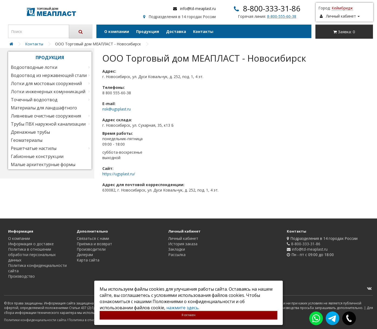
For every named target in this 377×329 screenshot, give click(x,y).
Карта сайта (88, 260)
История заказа (182, 243)
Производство (21, 276)
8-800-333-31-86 (271, 8)
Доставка (176, 31)
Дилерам (85, 254)
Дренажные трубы (30, 132)
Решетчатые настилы (33, 148)
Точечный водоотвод (34, 100)
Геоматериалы (26, 140)
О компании (116, 31)
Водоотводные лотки (34, 67)
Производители (91, 249)
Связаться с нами (93, 238)
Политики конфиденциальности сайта (35, 320)
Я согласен (188, 315)
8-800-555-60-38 (281, 16)
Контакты (203, 31)
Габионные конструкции (37, 156)
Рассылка (177, 254)
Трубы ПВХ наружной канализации (48, 124)
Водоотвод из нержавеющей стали (49, 75)
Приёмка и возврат (94, 243)
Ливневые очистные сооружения (46, 116)
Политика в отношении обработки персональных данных (32, 255)
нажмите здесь (182, 308)
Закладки (176, 249)
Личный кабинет (183, 238)
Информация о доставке (31, 243)
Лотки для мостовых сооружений (46, 83)
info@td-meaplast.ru (198, 8)
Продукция (147, 31)
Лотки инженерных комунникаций (48, 92)
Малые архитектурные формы (43, 164)
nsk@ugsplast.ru (116, 109)
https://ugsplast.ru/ (118, 173)
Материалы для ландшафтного (44, 108)
